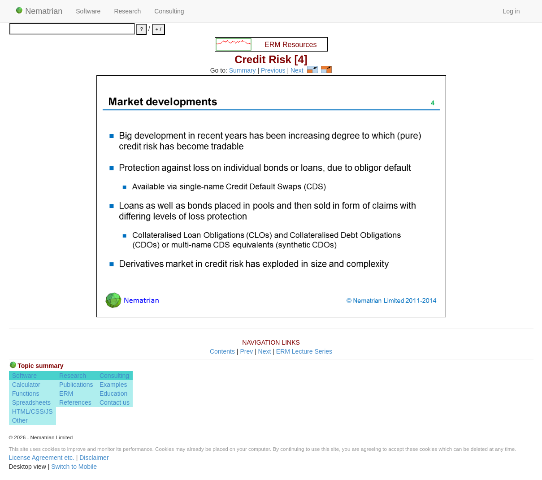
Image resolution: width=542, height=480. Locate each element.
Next (297, 70)
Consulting (169, 11)
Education (113, 393)
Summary (242, 70)
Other (20, 420)
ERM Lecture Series (304, 351)
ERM (66, 393)
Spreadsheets (31, 402)
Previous (273, 70)
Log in (511, 11)
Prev (246, 351)
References (75, 402)
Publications (76, 384)
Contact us (115, 402)
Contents (222, 351)
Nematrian (39, 11)
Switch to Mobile (74, 466)
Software (88, 11)
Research (127, 11)
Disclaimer (93, 457)
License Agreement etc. (41, 457)
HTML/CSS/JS (32, 411)
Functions (25, 393)
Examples (113, 384)
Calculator (26, 384)
